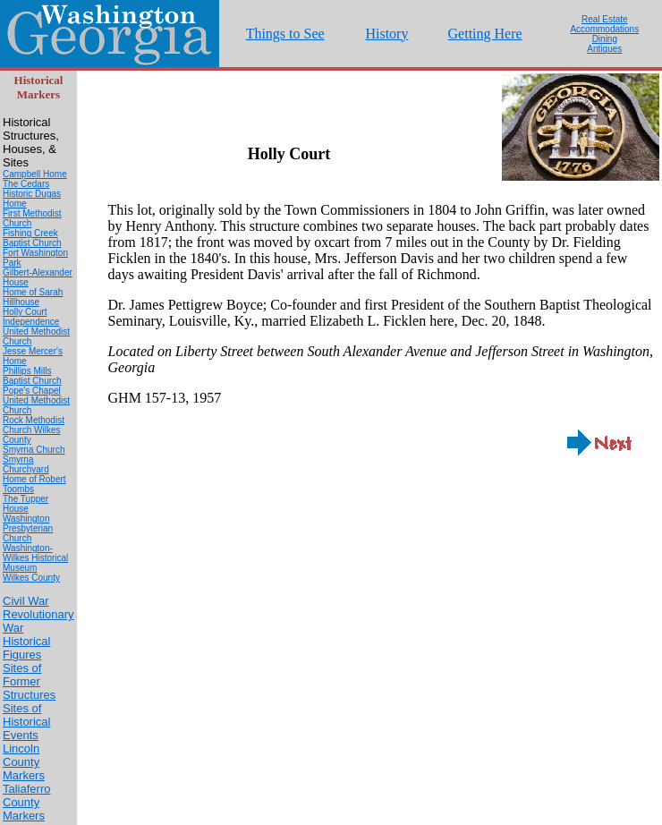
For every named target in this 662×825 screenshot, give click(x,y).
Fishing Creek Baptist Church (32, 238)
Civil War (26, 601)
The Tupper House (25, 504)
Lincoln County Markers (24, 762)
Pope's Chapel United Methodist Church (36, 400)
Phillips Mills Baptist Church (32, 376)
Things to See (285, 33)
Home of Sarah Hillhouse (33, 297)
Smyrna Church (33, 450)
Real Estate (604, 19)
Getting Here (485, 33)
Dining (604, 39)
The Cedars (26, 184)
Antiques (604, 49)
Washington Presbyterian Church (28, 528)
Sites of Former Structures (29, 681)
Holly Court (25, 312)
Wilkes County (31, 578)
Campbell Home (35, 174)
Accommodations (604, 29)
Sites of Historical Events (26, 722)
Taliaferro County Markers (26, 802)
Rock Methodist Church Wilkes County (33, 430)
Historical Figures (26, 647)
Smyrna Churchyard (26, 464)
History (386, 33)
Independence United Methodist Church (36, 331)
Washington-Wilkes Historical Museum (35, 558)
